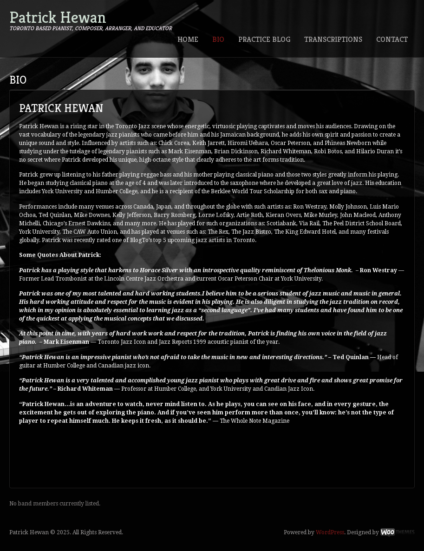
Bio (218, 39)
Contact (392, 39)
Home (187, 39)
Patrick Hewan (57, 17)
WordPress (330, 532)
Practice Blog (264, 39)
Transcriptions (333, 39)
